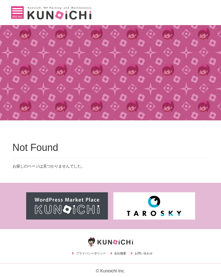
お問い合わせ (144, 253)
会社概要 (120, 253)
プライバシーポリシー (91, 253)
